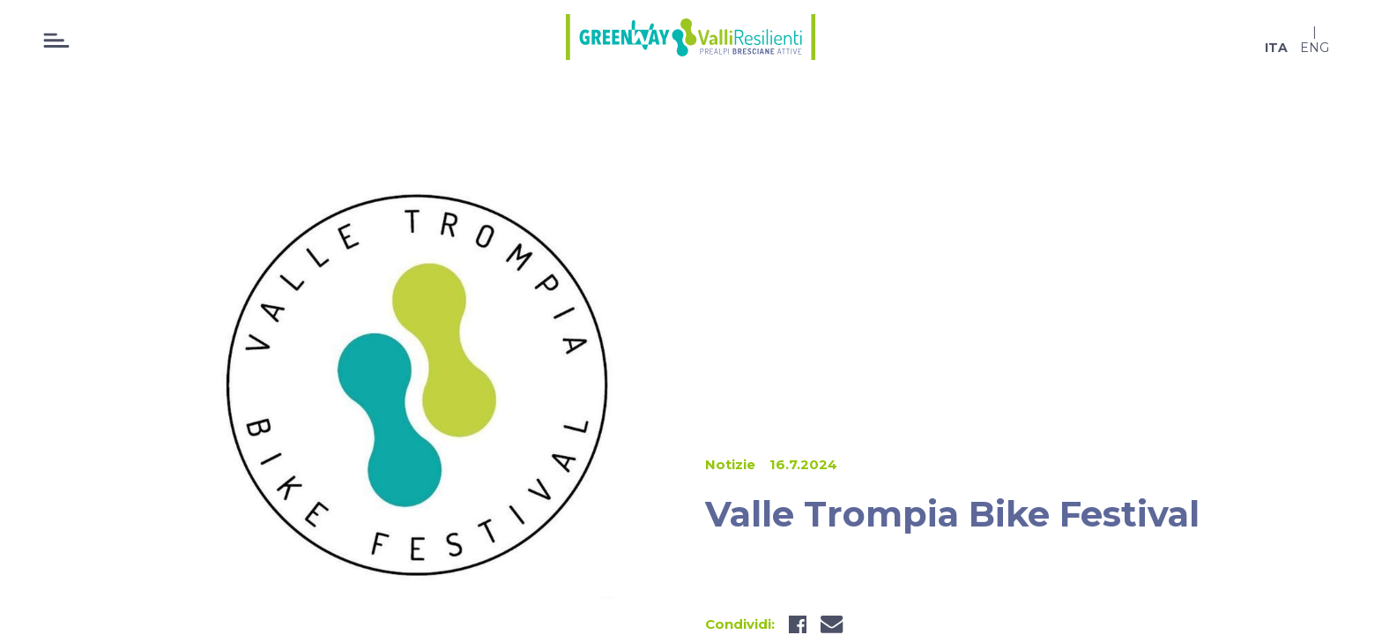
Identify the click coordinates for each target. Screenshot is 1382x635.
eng (1314, 48)
